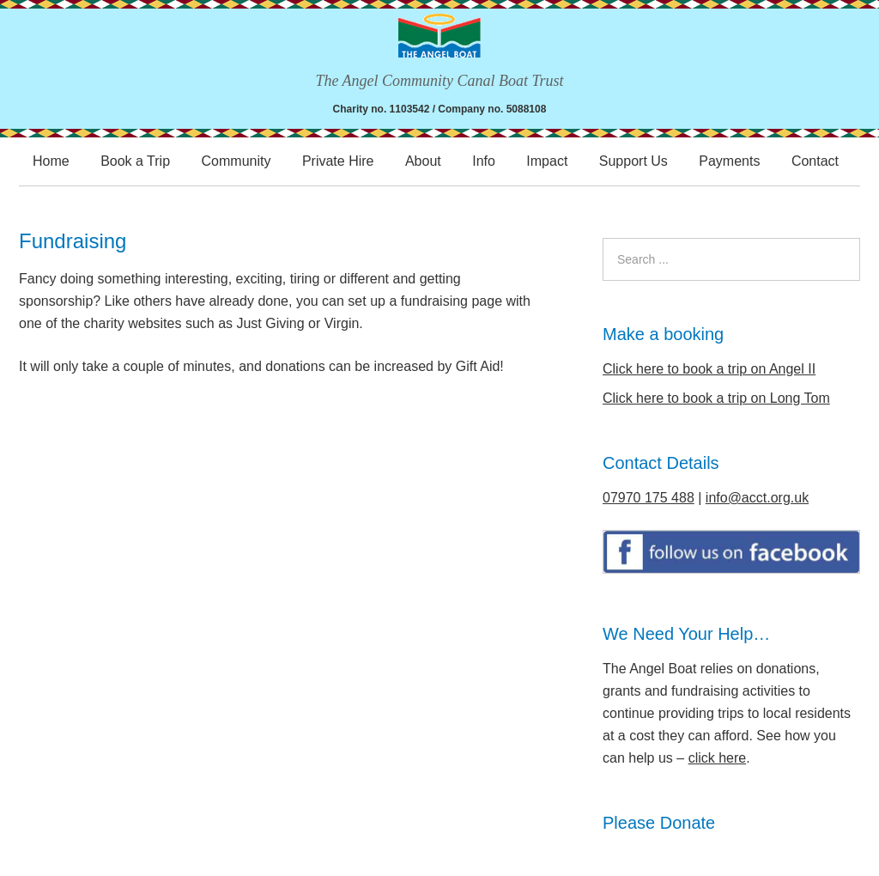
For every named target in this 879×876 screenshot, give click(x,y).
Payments (729, 161)
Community (236, 161)
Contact (815, 161)
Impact (546, 161)
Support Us (633, 161)
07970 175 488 (648, 497)
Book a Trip (135, 161)
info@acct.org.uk (757, 497)
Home (51, 161)
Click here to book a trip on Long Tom (716, 398)
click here (717, 758)
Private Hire (338, 161)
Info (483, 161)
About (423, 161)
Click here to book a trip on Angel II (709, 369)
